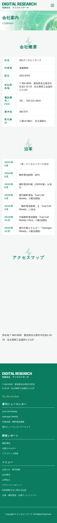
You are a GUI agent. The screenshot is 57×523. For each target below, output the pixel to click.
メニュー (52, 5)
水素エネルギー (9, 448)
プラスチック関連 (10, 453)
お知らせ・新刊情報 (11, 469)
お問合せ (6, 480)
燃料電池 (6, 443)
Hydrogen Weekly (10, 416)
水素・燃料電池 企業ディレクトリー (19, 495)
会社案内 (6, 475)
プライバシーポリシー (12, 485)
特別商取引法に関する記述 (14, 490)
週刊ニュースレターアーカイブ (16, 427)
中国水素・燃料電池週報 (13, 422)
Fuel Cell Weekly (9, 411)
